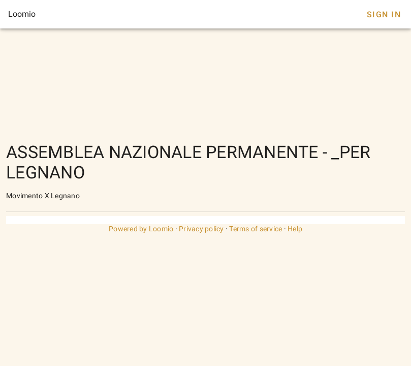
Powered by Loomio (141, 229)
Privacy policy (201, 229)
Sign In (384, 14)
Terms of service (255, 229)
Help (295, 229)
